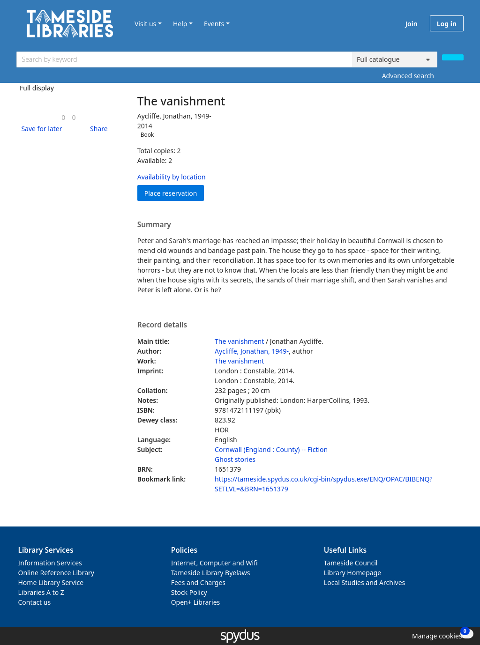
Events (214, 23)
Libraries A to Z (41, 592)
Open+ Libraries (195, 602)
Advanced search (408, 75)
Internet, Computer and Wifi (214, 562)
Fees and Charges (198, 582)
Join (411, 23)
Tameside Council (351, 562)
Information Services (50, 562)
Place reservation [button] (174, 193)
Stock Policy (189, 592)
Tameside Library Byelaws (210, 572)
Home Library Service (51, 582)
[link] (63, 117)
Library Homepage (352, 572)
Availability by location (171, 176)
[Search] (453, 57)
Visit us (145, 23)
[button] (40, 128)
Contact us (34, 602)
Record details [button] (162, 325)
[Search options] (394, 59)
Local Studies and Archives (364, 582)
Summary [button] (154, 225)
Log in (447, 23)
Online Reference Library (56, 572)
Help (180, 23)
